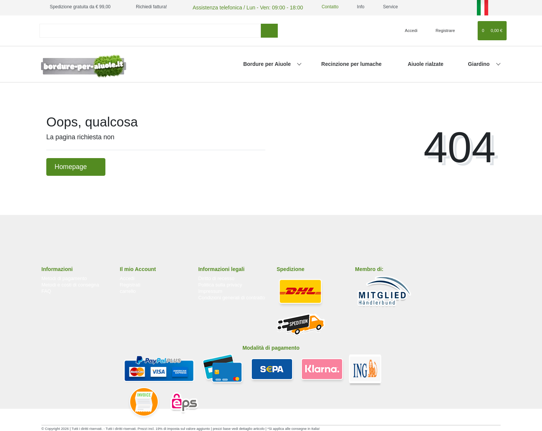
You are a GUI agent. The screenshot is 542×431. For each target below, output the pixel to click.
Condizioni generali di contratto (231, 296)
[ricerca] (269, 30)
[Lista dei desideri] (468, 29)
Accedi (127, 277)
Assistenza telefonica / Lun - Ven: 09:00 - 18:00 (238, 6)
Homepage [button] (76, 165)
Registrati (130, 283)
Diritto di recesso (216, 277)
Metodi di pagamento (64, 277)
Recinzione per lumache (351, 63)
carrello (128, 290)
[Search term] (150, 30)
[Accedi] (408, 29)
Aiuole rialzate (425, 63)
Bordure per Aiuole (267, 63)
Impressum (210, 290)
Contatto (315, 6)
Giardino (479, 63)
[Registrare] (441, 29)
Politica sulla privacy (220, 283)
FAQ (46, 290)
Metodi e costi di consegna (70, 283)
